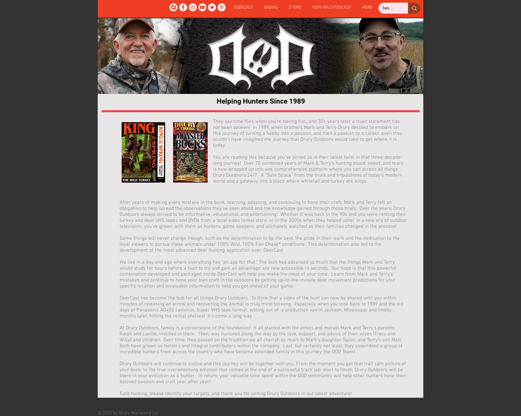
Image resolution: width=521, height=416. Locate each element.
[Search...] (388, 8)
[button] (271, 8)
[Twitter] (212, 7)
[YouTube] (202, 7)
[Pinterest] (222, 7)
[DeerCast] (173, 7)
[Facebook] (183, 7)
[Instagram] (193, 7)
